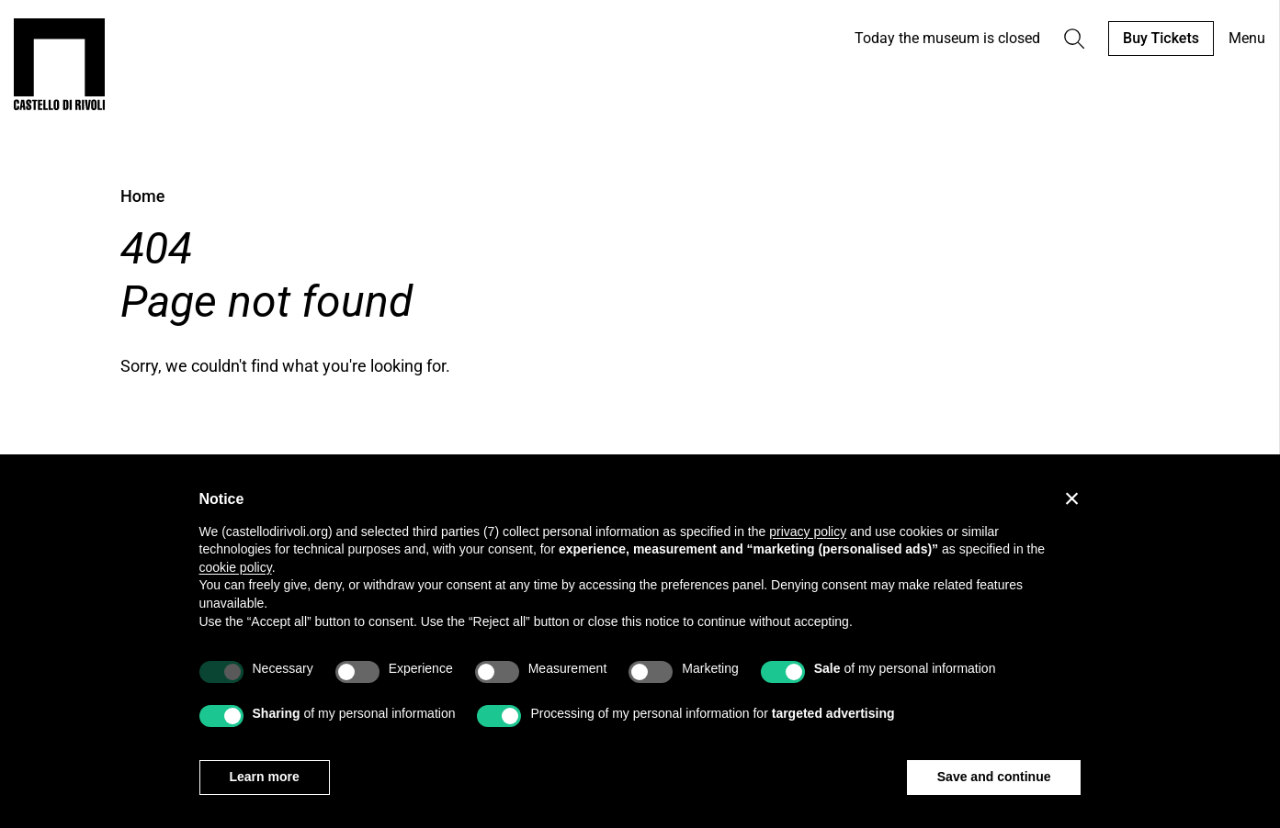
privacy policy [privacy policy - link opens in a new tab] (807, 531)
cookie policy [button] (235, 567)
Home (142, 196)
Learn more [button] (265, 776)
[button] (1072, 498)
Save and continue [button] (994, 776)
